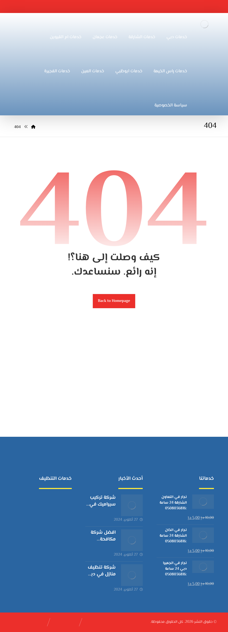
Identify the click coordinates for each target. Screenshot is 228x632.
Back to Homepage (114, 301)
